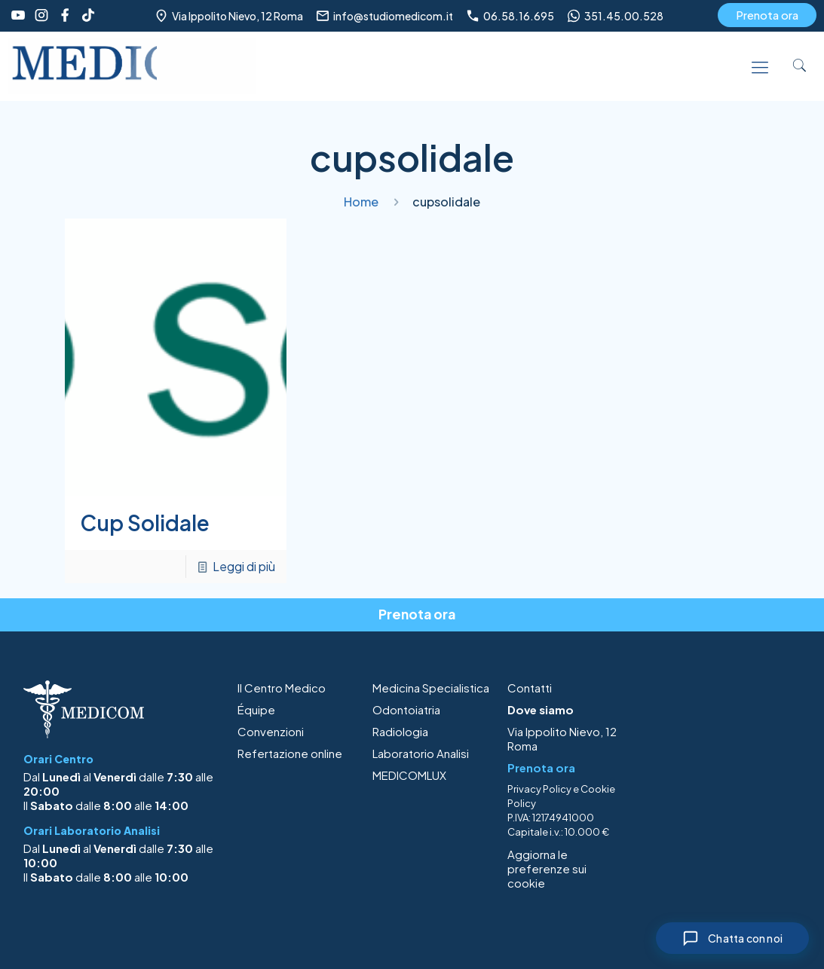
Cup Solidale (145, 522)
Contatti (529, 687)
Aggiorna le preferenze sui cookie (547, 868)
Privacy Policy (539, 789)
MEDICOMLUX (409, 775)
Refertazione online (289, 753)
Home (361, 201)
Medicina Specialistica (430, 687)
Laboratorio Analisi (420, 753)
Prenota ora (767, 15)
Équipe (256, 709)
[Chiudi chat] (732, 938)
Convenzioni (270, 731)
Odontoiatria (406, 709)
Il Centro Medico (281, 687)
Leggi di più (244, 566)
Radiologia (400, 731)
